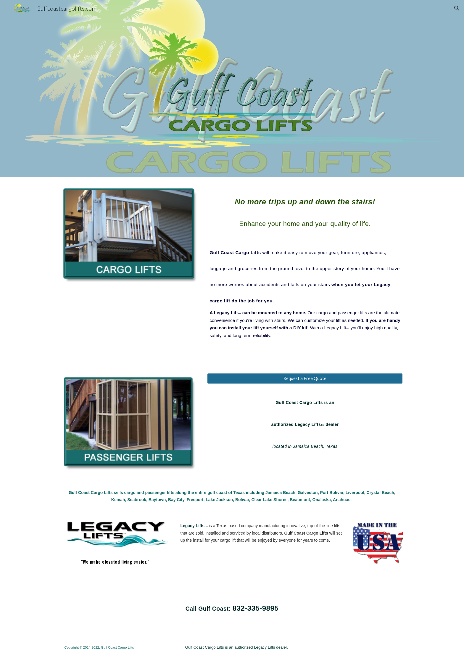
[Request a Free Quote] (304, 378)
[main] (305, 263)
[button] (457, 8)
